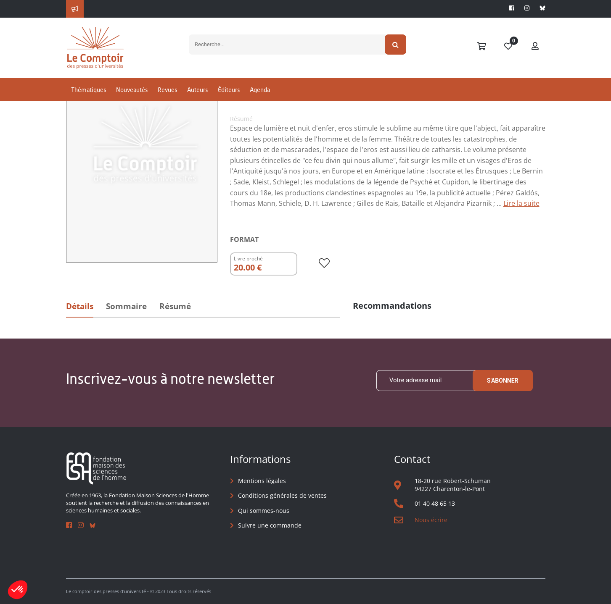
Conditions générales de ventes (282, 495)
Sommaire (126, 306)
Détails (79, 306)
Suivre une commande (270, 525)
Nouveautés (132, 89)
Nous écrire (431, 520)
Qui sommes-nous (263, 511)
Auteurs (197, 89)
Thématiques (88, 89)
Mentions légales (262, 481)
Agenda (260, 89)
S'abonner (502, 380)
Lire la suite (521, 203)
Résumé (175, 306)
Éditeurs (229, 89)
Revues (167, 89)
